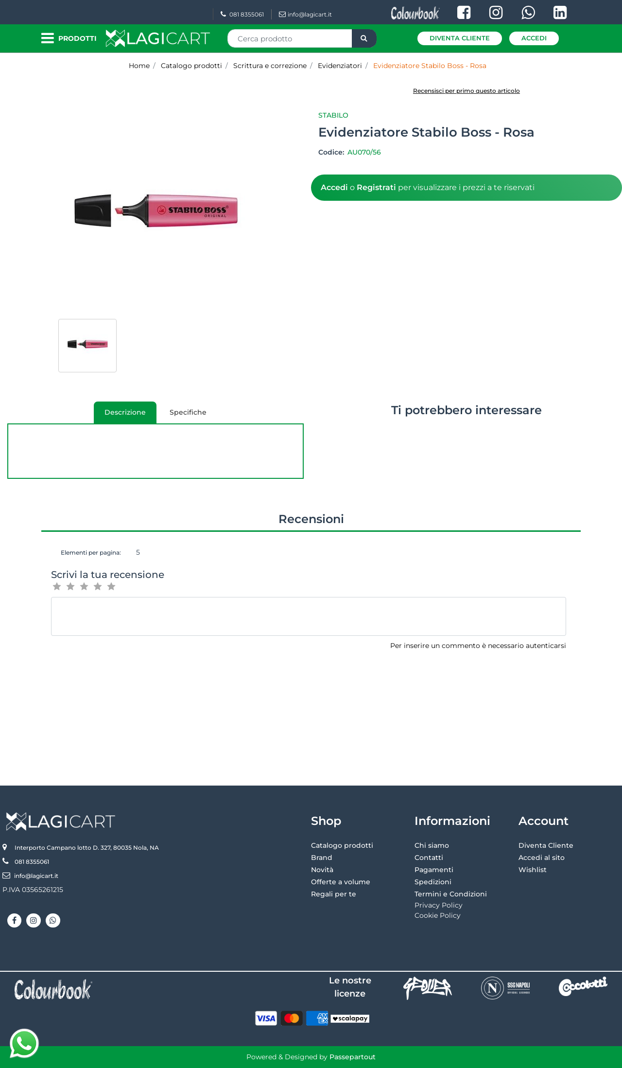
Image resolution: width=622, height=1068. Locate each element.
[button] (364, 38)
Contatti (429, 857)
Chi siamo (432, 845)
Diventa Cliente (460, 38)
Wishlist (532, 869)
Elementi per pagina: (91, 552)
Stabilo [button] (333, 115)
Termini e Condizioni (451, 894)
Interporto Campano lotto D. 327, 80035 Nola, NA (87, 847)
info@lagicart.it (305, 14)
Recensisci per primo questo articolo (466, 90)
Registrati (376, 187)
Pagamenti (434, 869)
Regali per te (333, 894)
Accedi (534, 38)
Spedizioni (433, 881)
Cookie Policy (438, 915)
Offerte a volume (340, 881)
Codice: (332, 152)
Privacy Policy (439, 905)
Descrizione (120, 415)
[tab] (125, 412)
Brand (321, 857)
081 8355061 (242, 14)
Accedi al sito (541, 857)
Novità (322, 869)
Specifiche (188, 412)
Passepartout (352, 1056)
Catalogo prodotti (342, 845)
